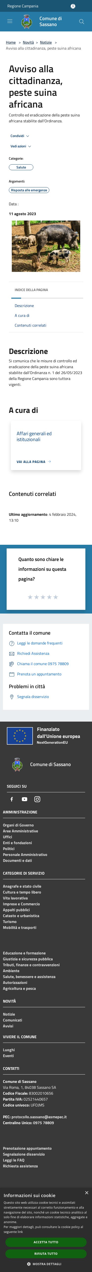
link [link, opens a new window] (20, 1232)
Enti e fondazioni (17, 843)
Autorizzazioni (15, 982)
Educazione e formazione (24, 953)
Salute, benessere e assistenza (29, 976)
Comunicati (12, 1020)
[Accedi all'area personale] (73, 6)
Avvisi (8, 1026)
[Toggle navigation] (10, 21)
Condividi (21, 136)
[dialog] (46, 1230)
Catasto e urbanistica (21, 916)
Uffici (7, 837)
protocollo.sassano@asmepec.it (39, 1117)
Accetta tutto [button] (46, 1242)
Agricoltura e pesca (19, 988)
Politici (8, 849)
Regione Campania (22, 6)
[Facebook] (12, 799)
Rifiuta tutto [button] (46, 1254)
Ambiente (11, 971)
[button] (46, 1263)
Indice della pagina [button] (31, 289)
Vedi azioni (22, 146)
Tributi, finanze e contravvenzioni (31, 965)
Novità (28, 42)
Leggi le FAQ (13, 1160)
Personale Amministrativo (25, 854)
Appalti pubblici (16, 910)
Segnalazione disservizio (24, 1154)
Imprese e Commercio (21, 904)
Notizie (46, 42)
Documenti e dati (17, 860)
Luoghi (9, 1050)
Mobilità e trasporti (19, 927)
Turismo (10, 921)
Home (11, 42)
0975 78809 (43, 1123)
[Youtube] (24, 799)
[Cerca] (82, 22)
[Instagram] (37, 799)
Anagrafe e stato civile (22, 886)
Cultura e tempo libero (22, 892)
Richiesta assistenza (20, 1166)
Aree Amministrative (20, 831)
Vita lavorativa (15, 898)
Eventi (8, 1056)
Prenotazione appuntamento (27, 1148)
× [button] (86, 1193)
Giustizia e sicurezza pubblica (28, 959)
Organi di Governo (18, 825)
